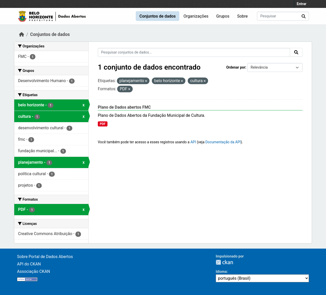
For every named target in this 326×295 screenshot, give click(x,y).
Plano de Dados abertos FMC (124, 107)
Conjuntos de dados (157, 16)
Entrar (301, 4)
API (193, 142)
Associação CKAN (33, 271)
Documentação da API (223, 142)
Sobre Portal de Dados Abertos (45, 256)
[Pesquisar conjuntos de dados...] (283, 16)
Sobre (242, 16)
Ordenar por (235, 67)
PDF (102, 124)
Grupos (222, 16)
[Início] (21, 34)
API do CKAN (29, 264)
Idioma (221, 272)
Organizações (196, 16)
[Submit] (303, 16)
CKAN (224, 262)
